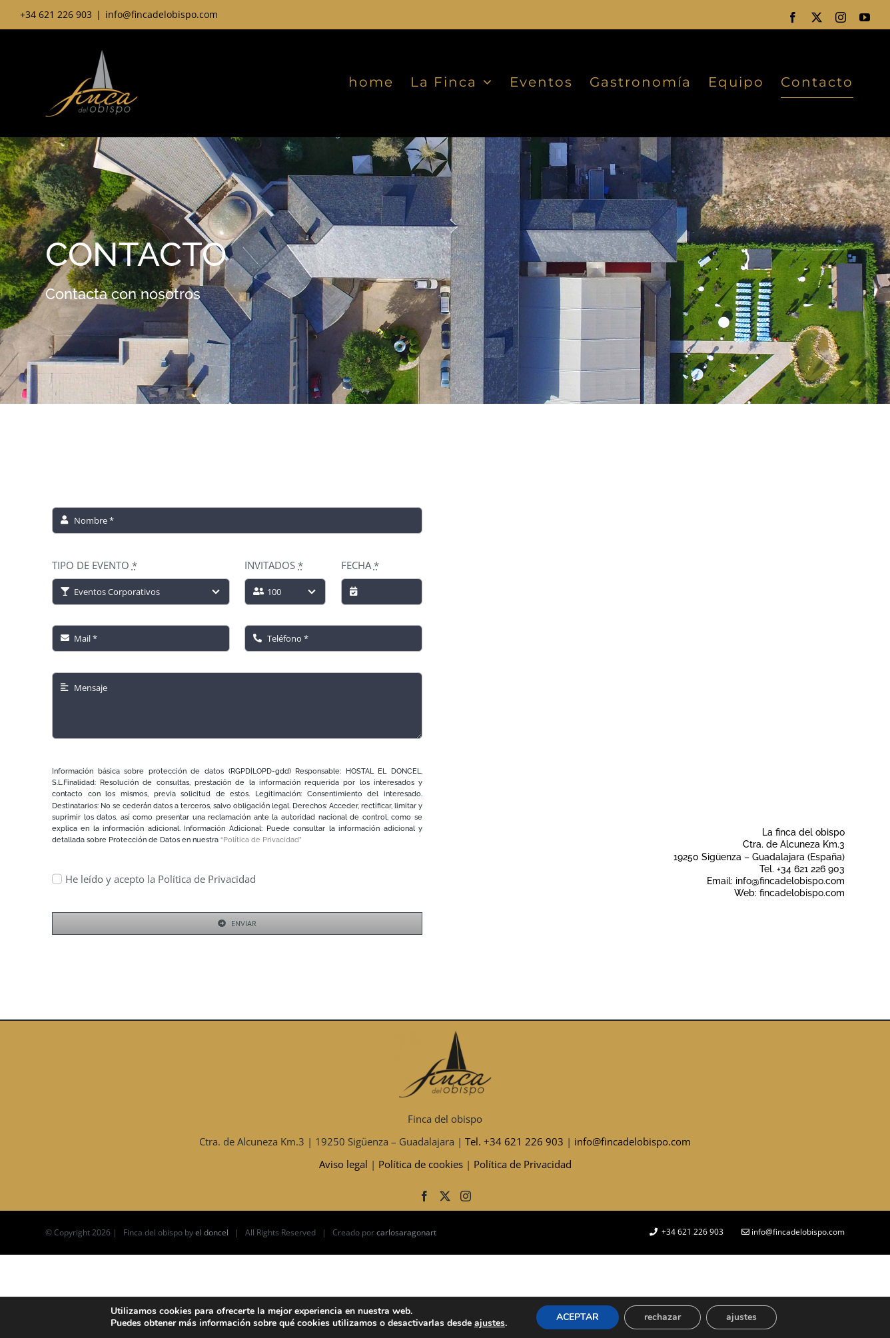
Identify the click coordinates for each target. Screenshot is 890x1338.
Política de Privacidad (523, 1164)
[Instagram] (465, 1196)
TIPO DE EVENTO (94, 565)
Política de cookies (420, 1164)
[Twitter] (445, 1196)
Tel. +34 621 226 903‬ (514, 1141)
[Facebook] (424, 1196)
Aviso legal (343, 1164)
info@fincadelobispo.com (161, 14)
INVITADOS (273, 565)
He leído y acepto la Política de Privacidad (160, 879)
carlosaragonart (406, 1232)
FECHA (360, 565)
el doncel (211, 1232)
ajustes (489, 1323)
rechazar (662, 1317)
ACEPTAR (577, 1317)
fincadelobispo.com (802, 893)
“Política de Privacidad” (261, 840)
